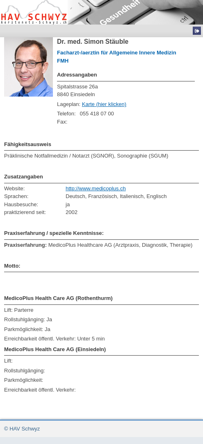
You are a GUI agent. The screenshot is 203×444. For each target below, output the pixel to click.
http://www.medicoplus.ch (96, 188)
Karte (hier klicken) (104, 104)
